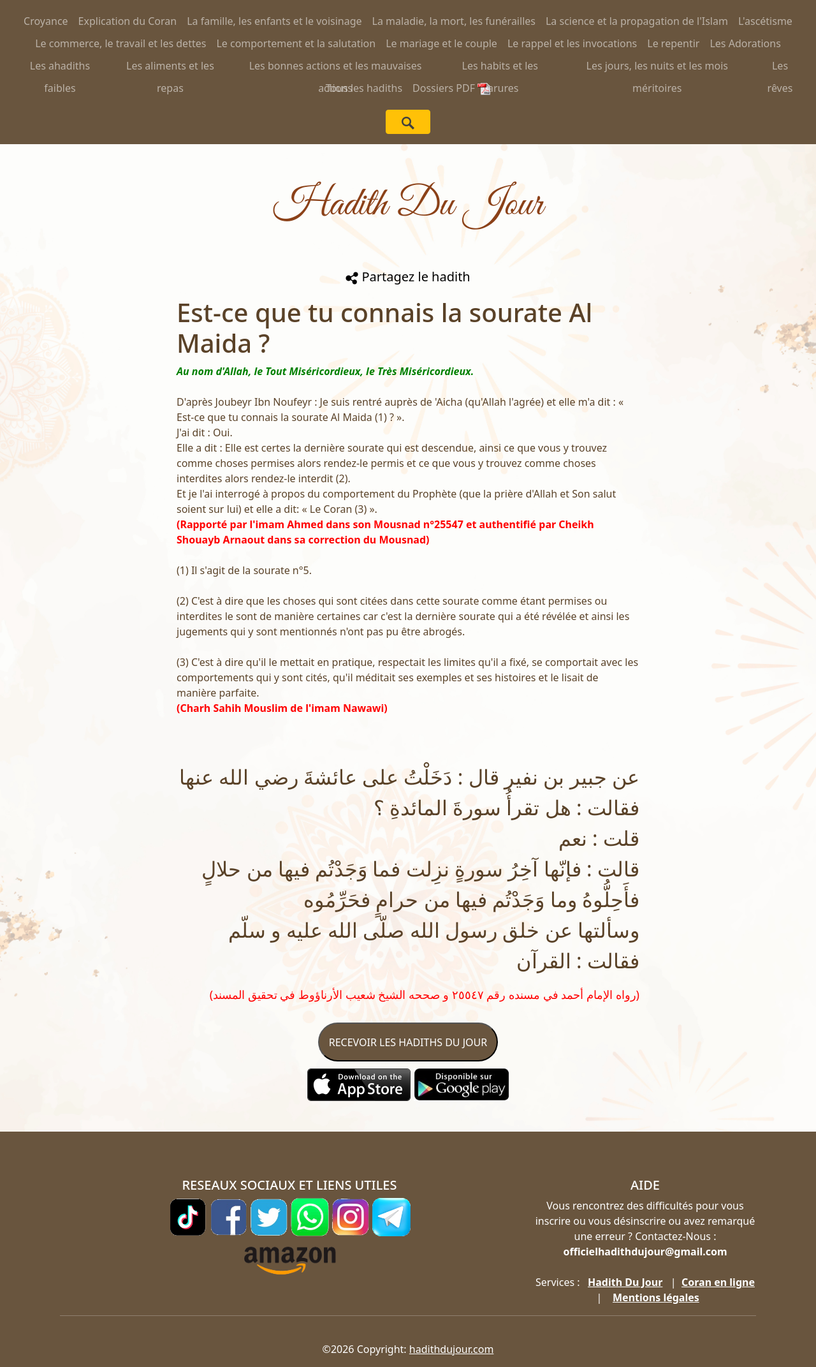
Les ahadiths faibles (60, 68)
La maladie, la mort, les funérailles (454, 21)
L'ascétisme (765, 21)
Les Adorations (745, 43)
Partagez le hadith (408, 276)
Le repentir (673, 43)
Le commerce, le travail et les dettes (120, 43)
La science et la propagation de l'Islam (637, 21)
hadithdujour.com (451, 1349)
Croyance (46, 21)
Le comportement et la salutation (295, 43)
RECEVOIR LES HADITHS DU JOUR (408, 1042)
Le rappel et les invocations (572, 43)
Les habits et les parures (500, 68)
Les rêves (780, 68)
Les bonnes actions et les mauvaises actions (335, 68)
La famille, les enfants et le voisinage (274, 21)
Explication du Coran (127, 21)
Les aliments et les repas (170, 68)
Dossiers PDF (451, 88)
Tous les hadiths (364, 88)
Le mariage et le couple (441, 43)
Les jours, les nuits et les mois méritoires (657, 68)
